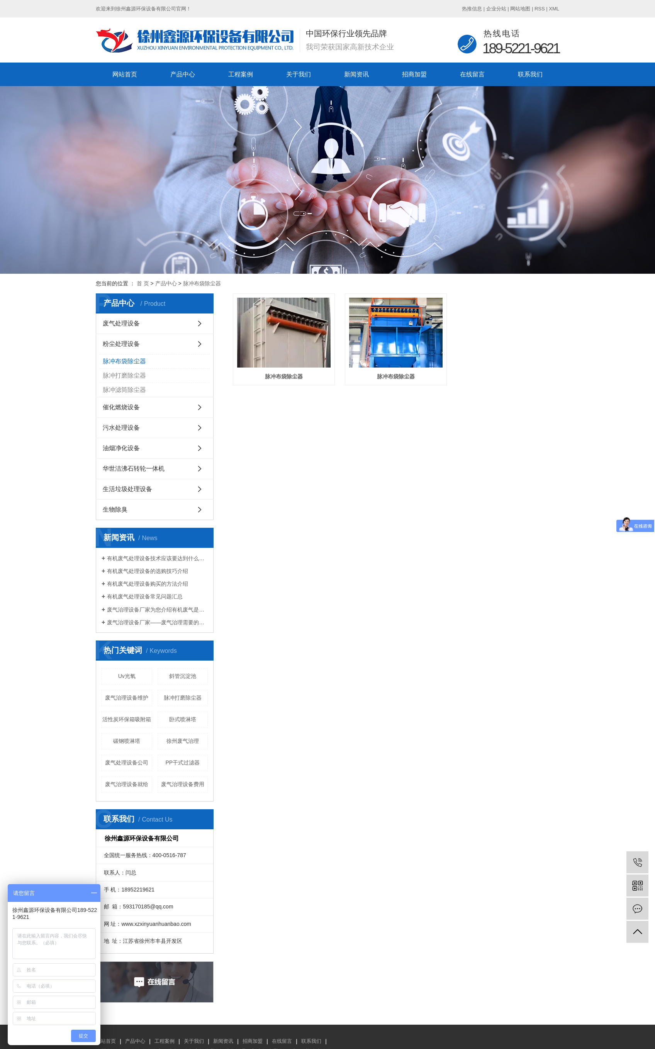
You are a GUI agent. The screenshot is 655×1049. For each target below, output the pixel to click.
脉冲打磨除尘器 (124, 375)
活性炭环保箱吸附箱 (126, 719)
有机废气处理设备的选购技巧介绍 (147, 571)
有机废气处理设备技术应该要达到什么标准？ (157, 558)
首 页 (143, 283)
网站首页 (124, 74)
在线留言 (472, 74)
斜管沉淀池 (182, 676)
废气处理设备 (121, 323)
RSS (540, 9)
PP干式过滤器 (182, 762)
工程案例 (240, 74)
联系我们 (530, 74)
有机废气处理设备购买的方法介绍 (147, 584)
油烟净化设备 (121, 448)
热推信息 (472, 9)
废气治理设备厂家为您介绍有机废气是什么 (157, 610)
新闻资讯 (356, 74)
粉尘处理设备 (121, 344)
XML (554, 9)
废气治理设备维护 (126, 698)
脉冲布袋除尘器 (202, 283)
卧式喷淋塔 (182, 719)
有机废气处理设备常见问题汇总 (145, 596)
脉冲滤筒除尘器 (124, 389)
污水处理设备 (121, 427)
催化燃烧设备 (121, 407)
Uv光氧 (127, 676)
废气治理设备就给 (126, 784)
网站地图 (520, 9)
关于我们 (298, 74)
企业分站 (496, 9)
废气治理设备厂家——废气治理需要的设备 (157, 622)
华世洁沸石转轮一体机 (134, 468)
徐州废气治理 (182, 741)
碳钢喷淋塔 (126, 741)
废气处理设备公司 (126, 762)
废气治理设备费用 (182, 784)
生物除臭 (115, 509)
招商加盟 (414, 74)
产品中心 (182, 74)
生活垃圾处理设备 (127, 489)
